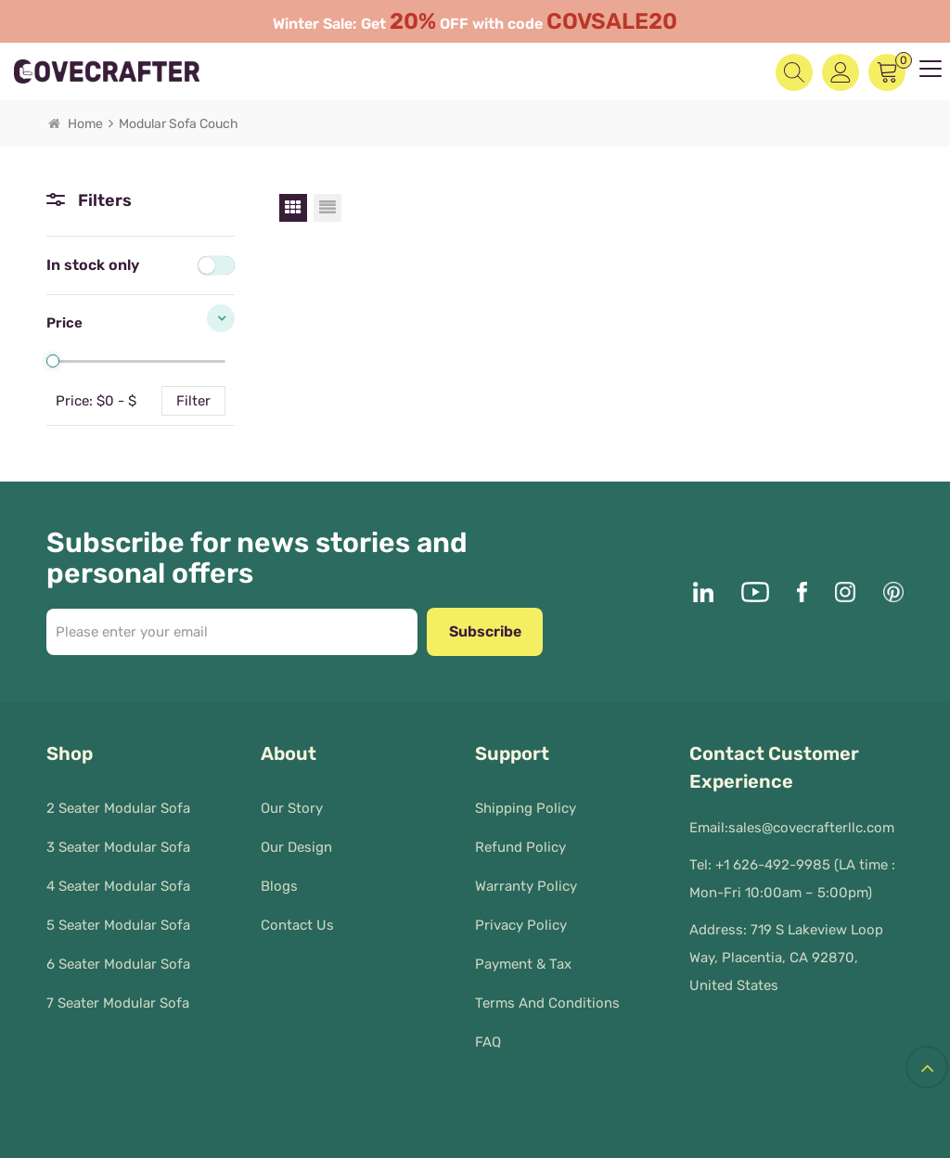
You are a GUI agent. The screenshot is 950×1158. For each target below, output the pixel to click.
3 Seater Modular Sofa (118, 838)
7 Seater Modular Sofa (117, 994)
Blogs (279, 877)
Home (75, 124)
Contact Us (297, 916)
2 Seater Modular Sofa (118, 799)
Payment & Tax (523, 955)
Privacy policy (521, 916)
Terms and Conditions (547, 994)
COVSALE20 (611, 21)
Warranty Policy (526, 877)
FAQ (488, 1033)
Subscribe (485, 631)
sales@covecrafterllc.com (811, 827)
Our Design (296, 838)
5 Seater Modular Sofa (118, 916)
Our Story (292, 799)
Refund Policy (520, 838)
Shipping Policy (525, 799)
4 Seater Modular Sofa (118, 877)
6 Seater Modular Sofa (118, 955)
